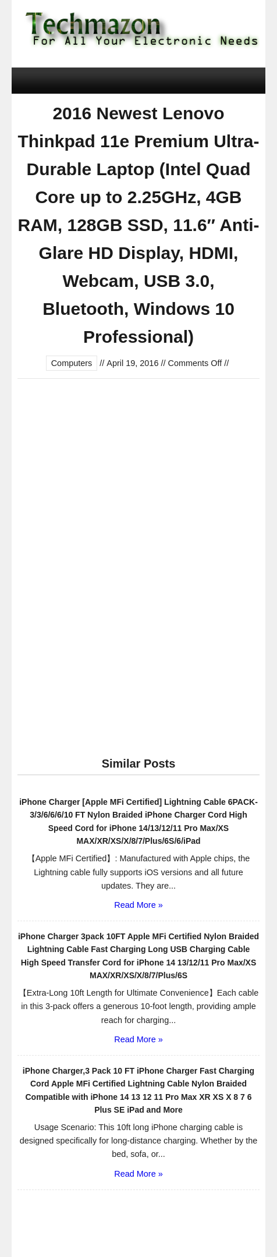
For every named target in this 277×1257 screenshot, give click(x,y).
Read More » (138, 905)
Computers (72, 363)
